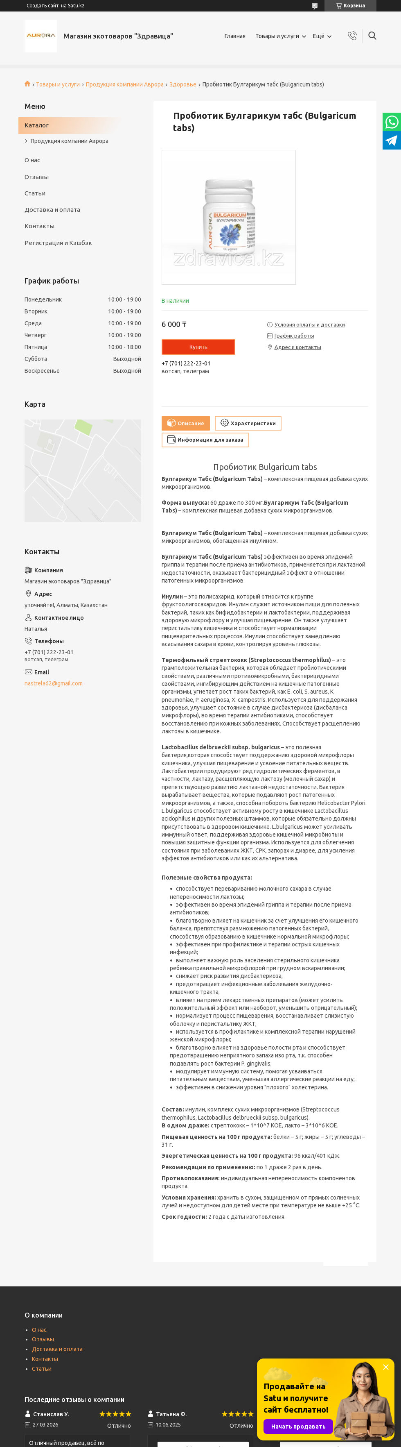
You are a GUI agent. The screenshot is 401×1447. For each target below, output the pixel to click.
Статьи (35, 193)
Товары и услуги (277, 36)
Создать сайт (43, 5)
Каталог (37, 125)
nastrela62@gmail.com (54, 683)
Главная (235, 36)
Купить (198, 347)
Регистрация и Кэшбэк (58, 242)
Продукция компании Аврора (125, 84)
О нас (32, 159)
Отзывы (37, 176)
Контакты (39, 225)
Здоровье (182, 84)
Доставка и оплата (52, 209)
